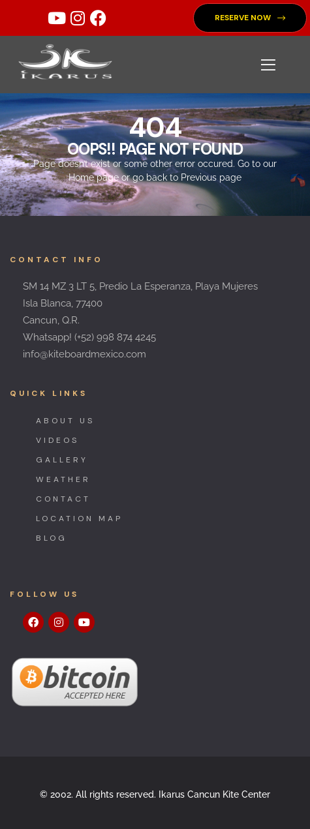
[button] (250, 18)
